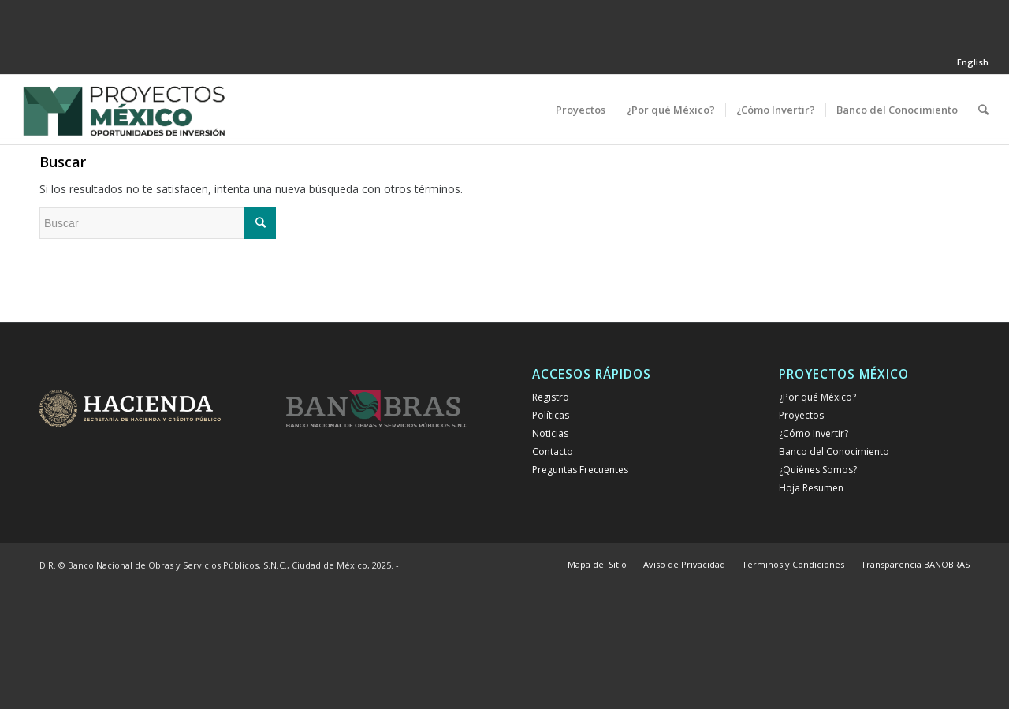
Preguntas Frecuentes (580, 469)
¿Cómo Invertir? (813, 433)
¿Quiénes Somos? (818, 469)
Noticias (550, 433)
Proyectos (801, 415)
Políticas (550, 415)
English (973, 62)
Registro (550, 397)
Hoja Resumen (811, 487)
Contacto (552, 451)
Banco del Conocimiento (834, 451)
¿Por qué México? (817, 397)
